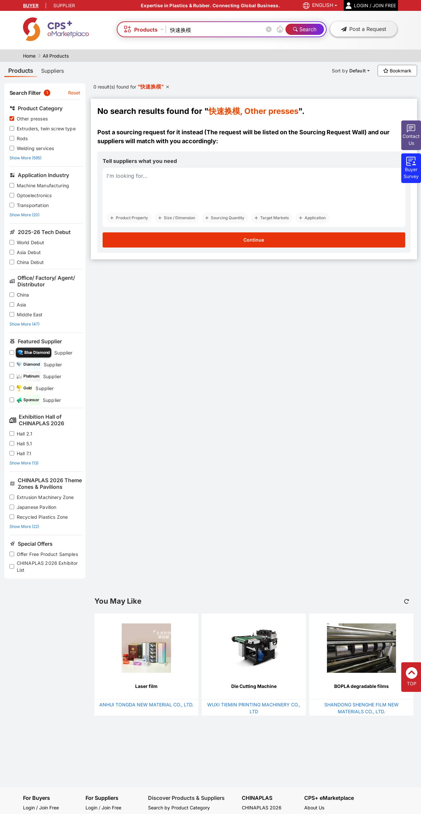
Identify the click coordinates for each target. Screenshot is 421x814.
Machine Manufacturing (43, 185)
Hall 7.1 (24, 453)
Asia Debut (29, 252)
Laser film (146, 686)
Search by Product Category (179, 807)
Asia (21, 304)
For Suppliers (102, 798)
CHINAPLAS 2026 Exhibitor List (47, 566)
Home (29, 56)
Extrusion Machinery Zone (45, 497)
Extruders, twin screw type (46, 128)
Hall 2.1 (24, 433)
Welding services (35, 148)
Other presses (32, 118)
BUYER (30, 5)
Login (91, 807)
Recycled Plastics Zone (42, 517)
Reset (74, 92)
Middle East (30, 314)
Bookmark (397, 70)
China (23, 295)
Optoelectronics (34, 195)
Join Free (111, 807)
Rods (22, 138)
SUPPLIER (64, 5)
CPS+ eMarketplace (329, 798)
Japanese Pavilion (37, 507)
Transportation (33, 205)
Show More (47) (24, 324)
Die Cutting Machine (254, 686)
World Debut (30, 242)
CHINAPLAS (257, 798)
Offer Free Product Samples (47, 554)
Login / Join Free (41, 807)
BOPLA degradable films (361, 686)
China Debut (30, 262)
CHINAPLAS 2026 (262, 807)
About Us (314, 807)
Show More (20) (24, 214)
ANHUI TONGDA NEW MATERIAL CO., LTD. (146, 704)
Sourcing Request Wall (331, 132)
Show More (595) (25, 157)
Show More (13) (24, 462)
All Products (56, 56)
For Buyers (36, 798)
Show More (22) (24, 526)
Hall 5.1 (24, 443)
